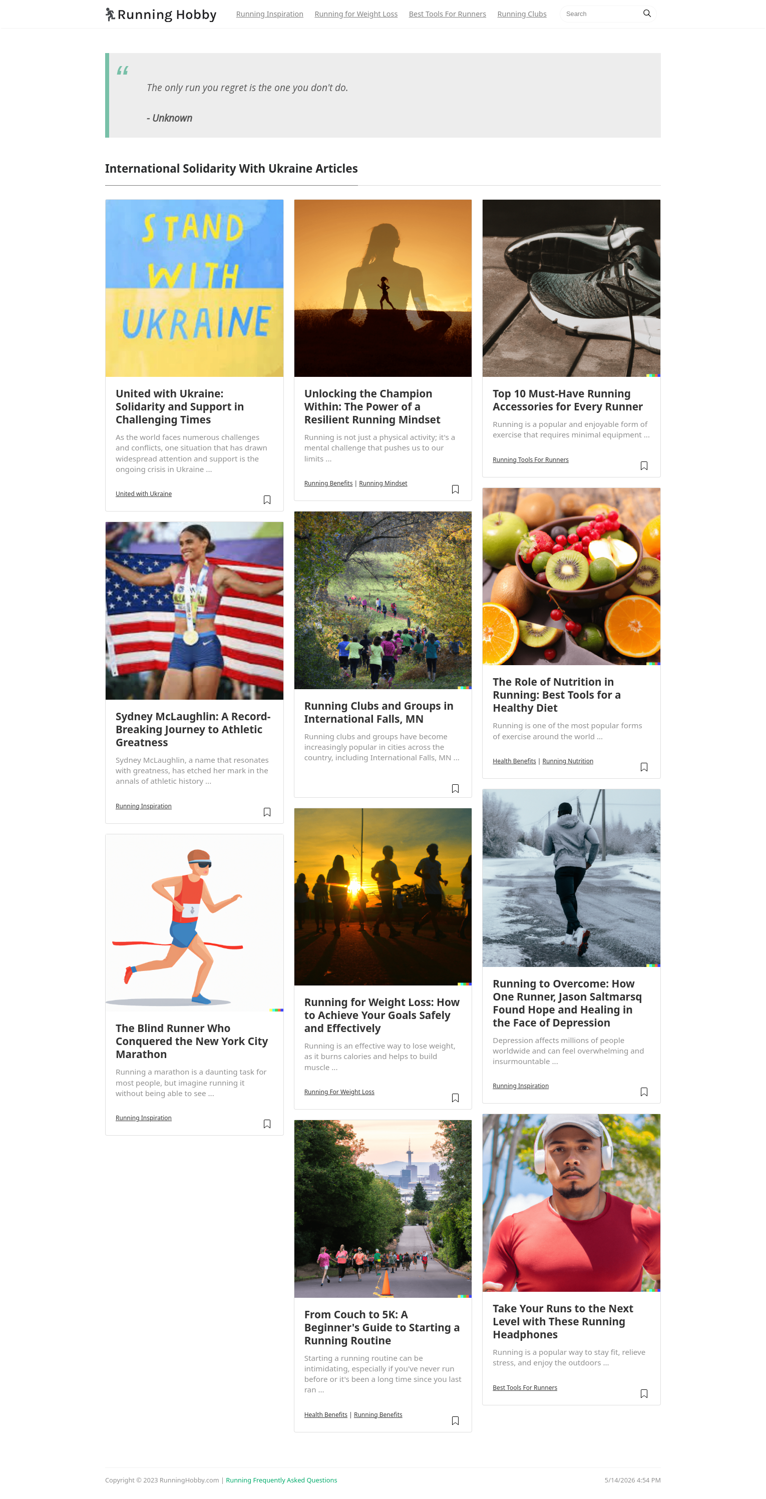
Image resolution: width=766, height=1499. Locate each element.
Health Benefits (325, 1414)
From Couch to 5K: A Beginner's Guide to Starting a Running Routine (382, 1327)
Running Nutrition (568, 761)
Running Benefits (328, 483)
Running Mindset (383, 483)
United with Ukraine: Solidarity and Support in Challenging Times (180, 406)
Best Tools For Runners (448, 14)
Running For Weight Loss (339, 1092)
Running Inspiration (269, 14)
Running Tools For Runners (531, 459)
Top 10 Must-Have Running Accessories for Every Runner (568, 399)
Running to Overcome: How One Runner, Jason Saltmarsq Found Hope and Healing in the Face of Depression (567, 1003)
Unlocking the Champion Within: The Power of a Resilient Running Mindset (372, 406)
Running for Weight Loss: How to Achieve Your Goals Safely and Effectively (382, 1015)
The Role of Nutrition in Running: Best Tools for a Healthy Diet (557, 695)
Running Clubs (522, 14)
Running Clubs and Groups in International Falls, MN (379, 712)
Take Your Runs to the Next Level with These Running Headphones (563, 1321)
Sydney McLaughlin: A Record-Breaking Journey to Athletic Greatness (193, 729)
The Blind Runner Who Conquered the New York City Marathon (192, 1041)
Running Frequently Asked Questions (281, 1479)
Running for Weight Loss (356, 14)
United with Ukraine (144, 493)
